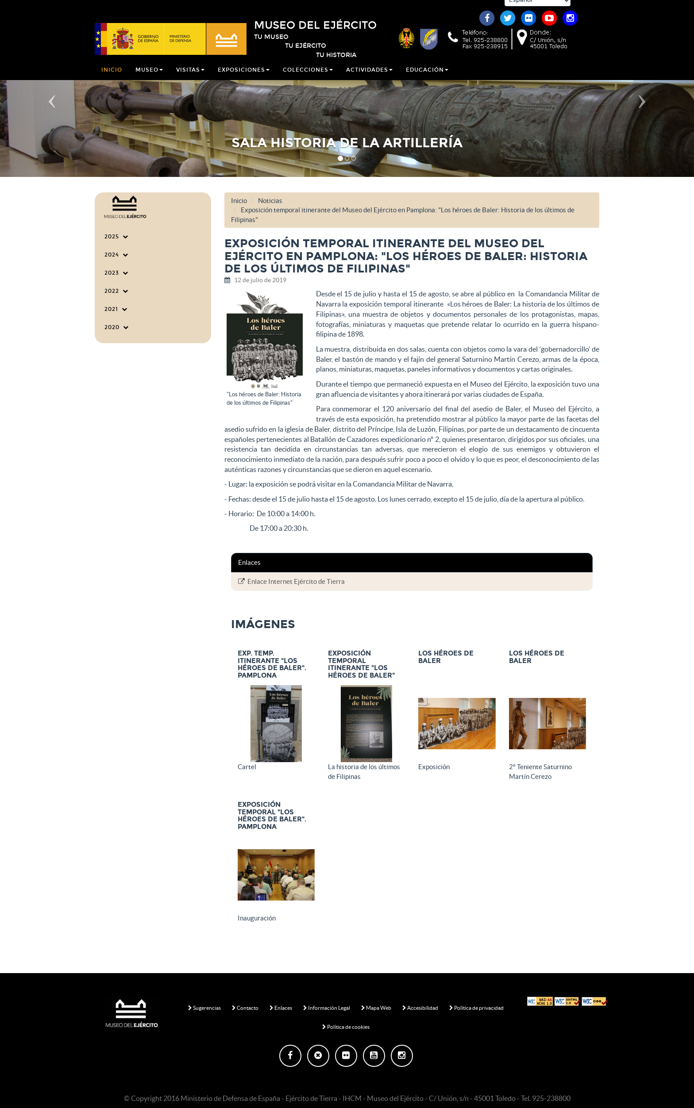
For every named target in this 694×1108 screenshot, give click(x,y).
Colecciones (308, 77)
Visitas (190, 77)
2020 (116, 327)
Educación (427, 77)
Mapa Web (376, 1008)
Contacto (245, 1008)
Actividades (369, 77)
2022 (116, 291)
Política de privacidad (476, 1008)
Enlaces (281, 1008)
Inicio (111, 77)
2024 (116, 255)
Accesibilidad (420, 1008)
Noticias (270, 200)
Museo (149, 77)
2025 (116, 237)
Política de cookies (346, 1027)
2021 (115, 309)
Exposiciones (244, 77)
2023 (116, 273)
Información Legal (326, 1008)
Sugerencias (204, 1008)
